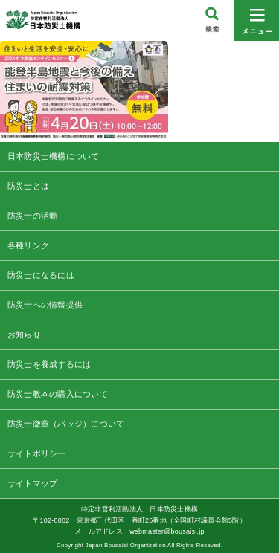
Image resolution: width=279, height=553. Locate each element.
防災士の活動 (32, 215)
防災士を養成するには (49, 364)
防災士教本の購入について (57, 393)
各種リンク (28, 245)
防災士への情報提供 (45, 304)
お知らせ (24, 334)
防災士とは (28, 185)
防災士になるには (40, 275)
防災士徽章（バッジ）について (65, 423)
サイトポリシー (36, 453)
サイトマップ (32, 483)
